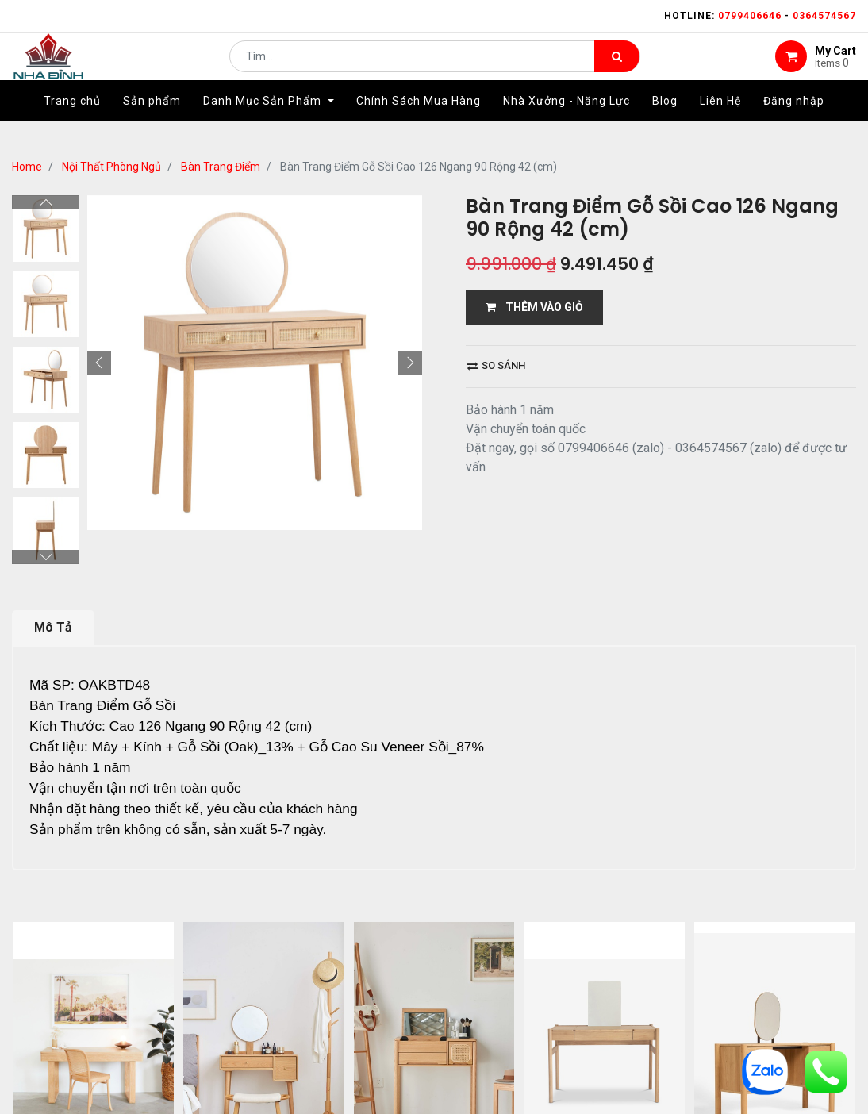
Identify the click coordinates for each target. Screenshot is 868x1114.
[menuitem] (72, 124)
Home (27, 166)
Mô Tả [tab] (53, 627)
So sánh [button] (496, 365)
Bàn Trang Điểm (220, 166)
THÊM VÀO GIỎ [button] (534, 307)
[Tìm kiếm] (616, 68)
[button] (99, 363)
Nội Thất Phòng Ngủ (111, 166)
